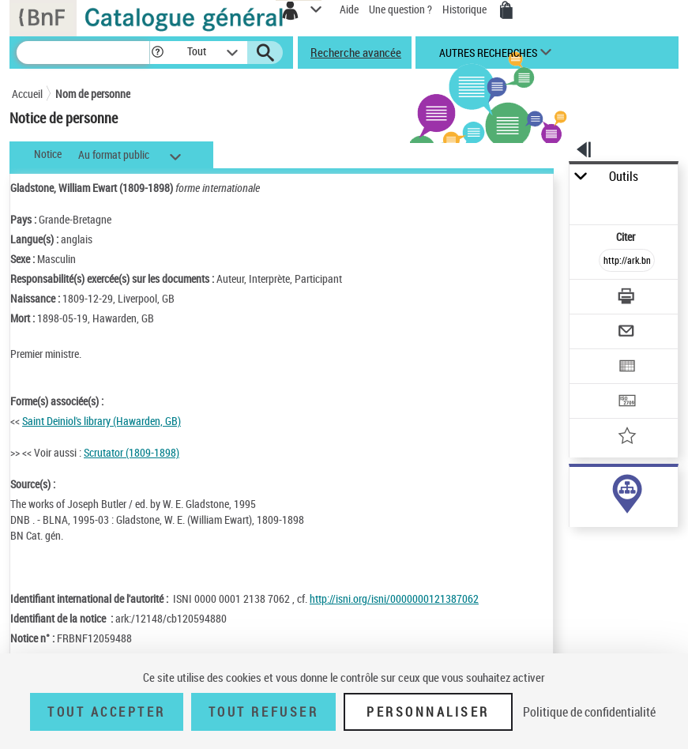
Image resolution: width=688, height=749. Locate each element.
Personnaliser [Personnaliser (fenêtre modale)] (428, 712)
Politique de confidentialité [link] (589, 712)
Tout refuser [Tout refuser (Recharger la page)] (263, 712)
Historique (465, 9)
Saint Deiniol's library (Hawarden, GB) (101, 420)
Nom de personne (92, 93)
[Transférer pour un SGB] (627, 402)
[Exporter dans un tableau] (627, 367)
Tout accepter (106, 712)
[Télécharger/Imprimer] (627, 298)
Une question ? (400, 9)
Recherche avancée (355, 52)
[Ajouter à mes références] (627, 437)
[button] (157, 52)
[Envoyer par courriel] (627, 333)
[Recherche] (83, 52)
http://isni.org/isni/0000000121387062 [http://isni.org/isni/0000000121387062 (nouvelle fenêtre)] (394, 598)
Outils (623, 176)
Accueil (27, 93)
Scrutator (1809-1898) (131, 452)
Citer (626, 236)
